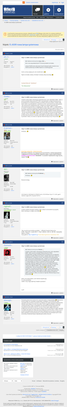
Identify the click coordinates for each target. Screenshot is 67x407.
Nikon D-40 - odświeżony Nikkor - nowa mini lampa (17, 354)
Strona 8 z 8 (47, 39)
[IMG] (21, 366)
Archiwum (39, 381)
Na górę (61, 330)
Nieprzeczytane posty (29, 17)
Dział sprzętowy (14, 20)
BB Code (22, 363)
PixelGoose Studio (40, 397)
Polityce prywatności (38, 406)
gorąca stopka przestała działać (42, 336)
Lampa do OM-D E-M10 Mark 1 (24, 336)
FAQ (37, 17)
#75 (62, 203)
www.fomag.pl (55, 400)
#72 (62, 93)
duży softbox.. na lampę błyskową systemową (16, 349)
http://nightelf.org (33, 234)
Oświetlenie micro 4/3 (37, 20)
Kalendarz (42, 17)
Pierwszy (53, 40)
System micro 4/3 (25, 20)
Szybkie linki (59, 17)
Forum (6, 20)
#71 (62, 53)
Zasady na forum (24, 374)
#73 (62, 125)
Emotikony (22, 364)
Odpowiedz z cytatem (57, 89)
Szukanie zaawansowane (32, 2)
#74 (62, 165)
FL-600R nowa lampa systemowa (23, 44)
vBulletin (44, 391)
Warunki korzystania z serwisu (51, 381)
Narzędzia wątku (59, 49)
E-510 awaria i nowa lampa (11, 344)
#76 (62, 242)
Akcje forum (49, 17)
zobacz (12, 67)
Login (62, 2)
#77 (62, 297)
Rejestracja (55, 2)
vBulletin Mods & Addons (45, 394)
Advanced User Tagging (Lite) (30, 394)
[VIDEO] (22, 368)
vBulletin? (33, 388)
